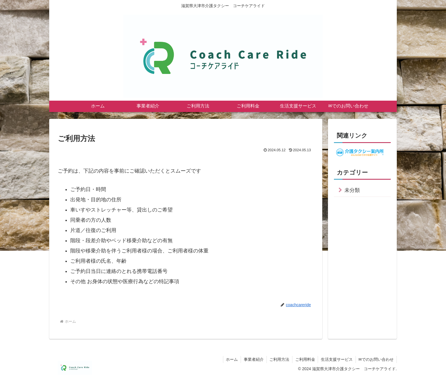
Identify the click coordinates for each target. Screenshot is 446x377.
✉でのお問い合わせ (376, 359)
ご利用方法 (279, 359)
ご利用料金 (305, 359)
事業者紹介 (253, 359)
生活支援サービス (336, 359)
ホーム (231, 359)
